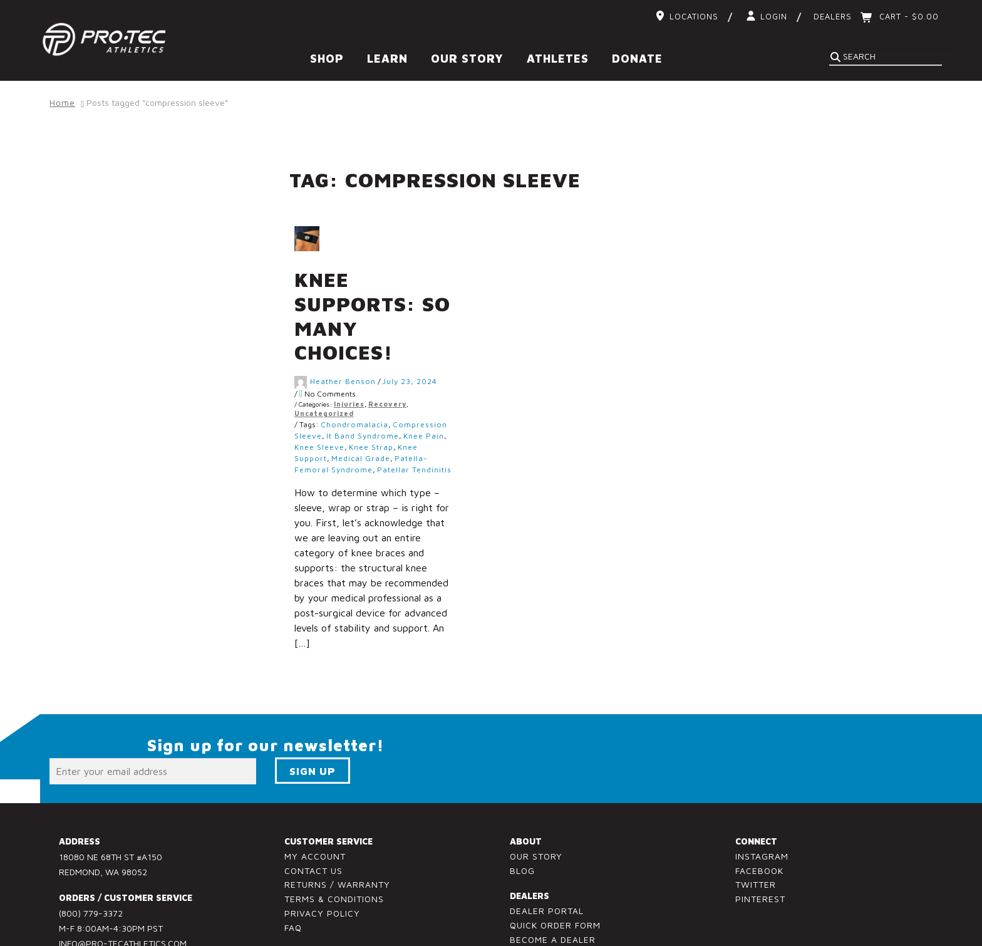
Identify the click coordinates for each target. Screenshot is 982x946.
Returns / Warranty (337, 838)
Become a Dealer (553, 893)
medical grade (388, 412)
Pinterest (760, 852)
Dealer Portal (547, 864)
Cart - (907, 16)
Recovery (415, 357)
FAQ (293, 880)
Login (773, 16)
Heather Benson (371, 334)
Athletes (558, 58)
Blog (522, 823)
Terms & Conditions (334, 852)
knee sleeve (348, 400)
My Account (315, 809)
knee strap (399, 400)
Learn (387, 58)
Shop (327, 58)
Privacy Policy (322, 866)
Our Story (467, 58)
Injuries (377, 357)
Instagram (761, 809)
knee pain (452, 389)
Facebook (759, 823)
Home (62, 102)
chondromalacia (382, 378)
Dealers (833, 16)
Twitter (755, 838)
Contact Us (313, 823)
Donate (637, 58)
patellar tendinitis (442, 423)
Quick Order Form (555, 878)
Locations (693, 16)
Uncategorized (352, 367)
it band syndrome (390, 389)
